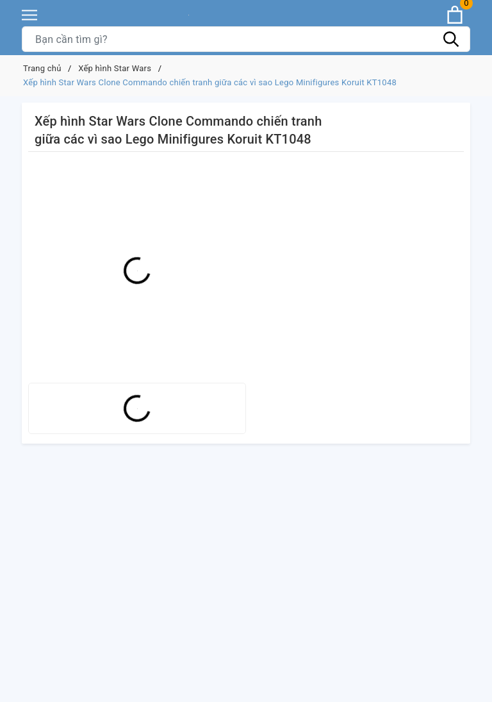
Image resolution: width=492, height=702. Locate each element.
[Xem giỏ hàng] (455, 15)
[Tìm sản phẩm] (246, 39)
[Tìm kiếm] (451, 39)
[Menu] (29, 15)
